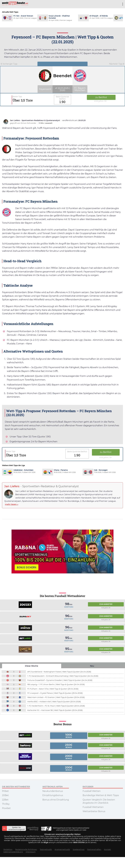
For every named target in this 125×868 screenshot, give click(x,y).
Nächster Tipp (116, 64)
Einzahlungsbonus (52, 795)
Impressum (31, 851)
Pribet (5, 790)
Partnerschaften (94, 849)
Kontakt (107, 849)
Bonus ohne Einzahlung (55, 799)
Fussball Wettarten (93, 806)
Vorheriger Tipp (9, 64)
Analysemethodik (62, 849)
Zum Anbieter (105, 604)
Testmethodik (46, 849)
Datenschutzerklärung (13, 851)
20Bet (5, 795)
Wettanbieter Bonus (94, 811)
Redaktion (7, 849)
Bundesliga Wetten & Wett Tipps (101, 795)
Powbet (6, 807)
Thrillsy (6, 803)
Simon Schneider (29, 123)
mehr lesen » (11, 504)
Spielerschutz (78, 849)
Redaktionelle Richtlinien (26, 849)
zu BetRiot (100, 97)
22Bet (5, 799)
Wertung (68, 606)
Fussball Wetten (92, 790)
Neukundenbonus (52, 790)
